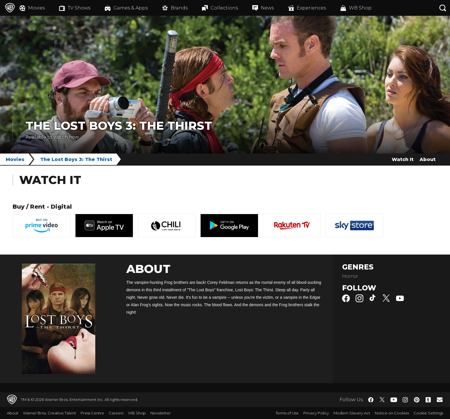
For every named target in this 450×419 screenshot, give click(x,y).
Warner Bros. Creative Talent (49, 413)
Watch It (403, 159)
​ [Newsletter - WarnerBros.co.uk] (439, 399)
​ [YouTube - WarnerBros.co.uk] (393, 399)
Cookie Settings (428, 413)
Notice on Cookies (392, 413)
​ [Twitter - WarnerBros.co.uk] (382, 399)
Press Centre (92, 413)
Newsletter (160, 413)
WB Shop (137, 413)
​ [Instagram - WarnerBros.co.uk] (405, 399)
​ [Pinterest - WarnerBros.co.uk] (416, 400)
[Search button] (443, 8)
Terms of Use (287, 413)
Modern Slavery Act (351, 413)
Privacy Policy (316, 413)
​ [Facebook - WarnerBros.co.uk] (370, 399)
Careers (116, 413)
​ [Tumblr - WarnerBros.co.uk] (428, 399)
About (428, 159)
